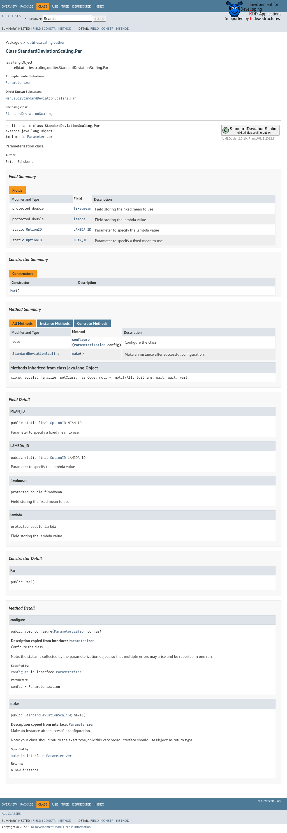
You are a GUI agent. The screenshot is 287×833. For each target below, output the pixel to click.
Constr (50, 28)
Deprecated (81, 6)
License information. (77, 827)
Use (55, 6)
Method (64, 28)
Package (26, 6)
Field (37, 28)
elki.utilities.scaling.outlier (42, 42)
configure (81, 339)
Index (99, 6)
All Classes (11, 16)
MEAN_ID (80, 240)
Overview (9, 6)
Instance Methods (55, 323)
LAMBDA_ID (82, 229)
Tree (65, 6)
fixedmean (82, 208)
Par (13, 291)
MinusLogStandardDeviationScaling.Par (41, 98)
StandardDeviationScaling (29, 114)
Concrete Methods (92, 323)
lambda (79, 219)
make (76, 353)
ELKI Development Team (45, 827)
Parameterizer (18, 82)
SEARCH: (35, 19)
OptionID (34, 229)
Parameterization (89, 345)
